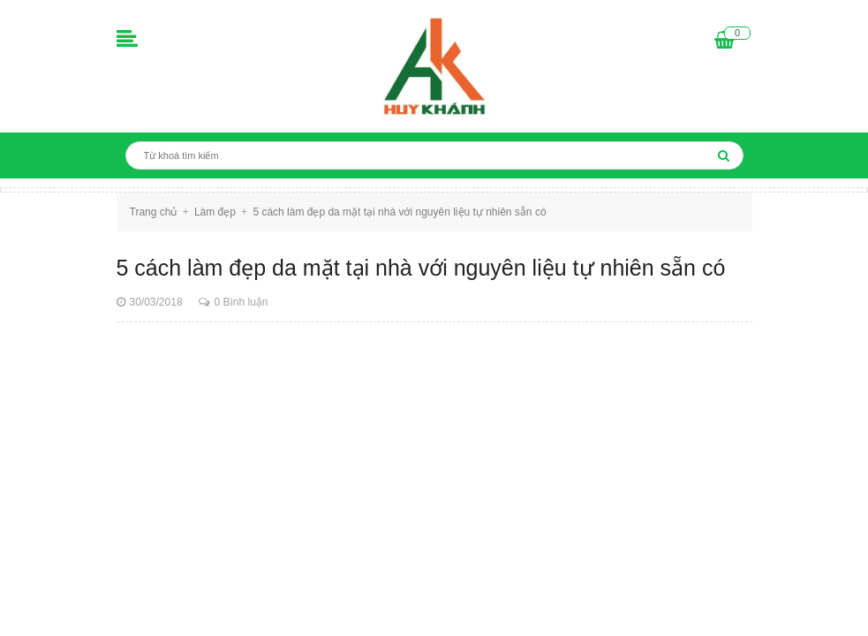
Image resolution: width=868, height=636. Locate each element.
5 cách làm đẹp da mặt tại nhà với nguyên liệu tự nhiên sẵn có (421, 267)
